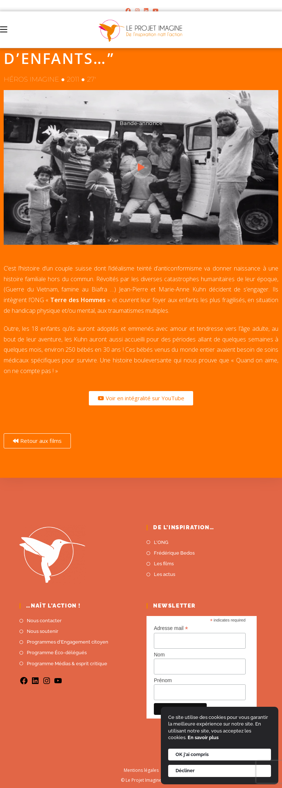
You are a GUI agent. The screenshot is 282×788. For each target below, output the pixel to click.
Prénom (163, 680)
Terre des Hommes (76, 300)
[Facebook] (128, 10)
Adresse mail (171, 628)
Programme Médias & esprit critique (67, 663)
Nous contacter (44, 620)
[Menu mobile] (3, 29)
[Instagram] (137, 10)
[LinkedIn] (146, 10)
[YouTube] (155, 10)
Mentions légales (141, 770)
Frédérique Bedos (174, 553)
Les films (164, 563)
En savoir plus (203, 737)
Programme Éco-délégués (57, 652)
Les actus (164, 574)
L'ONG (161, 542)
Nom (159, 655)
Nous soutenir (42, 631)
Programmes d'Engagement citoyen (67, 642)
